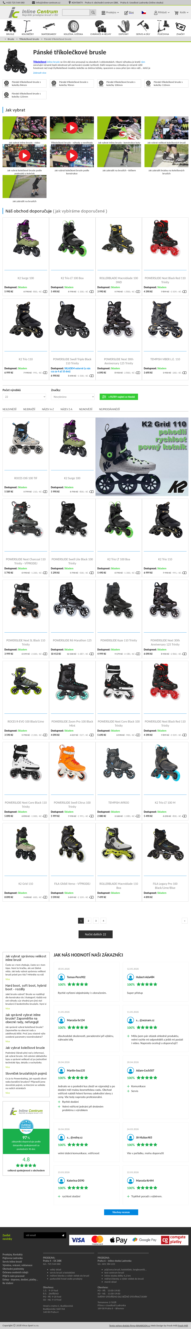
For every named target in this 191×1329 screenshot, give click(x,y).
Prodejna (111, 12)
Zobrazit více (39, 72)
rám (143, 61)
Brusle (11, 39)
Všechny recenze (121, 1212)
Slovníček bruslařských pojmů (26, 1074)
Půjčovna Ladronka (13, 1258)
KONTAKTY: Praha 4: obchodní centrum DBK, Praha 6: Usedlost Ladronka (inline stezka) (117, 2)
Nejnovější (85, 409)
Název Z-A (66, 409)
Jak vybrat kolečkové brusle (25, 1048)
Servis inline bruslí (12, 1261)
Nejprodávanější (109, 409)
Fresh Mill (183, 1325)
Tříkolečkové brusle (29, 39)
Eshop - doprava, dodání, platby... (20, 1279)
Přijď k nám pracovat (14, 1276)
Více (7, 979)
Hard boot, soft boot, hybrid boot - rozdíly (25, 987)
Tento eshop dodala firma (122, 1325)
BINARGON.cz (143, 1325)
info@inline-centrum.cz (48, 2)
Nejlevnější (9, 409)
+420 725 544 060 (15, 2)
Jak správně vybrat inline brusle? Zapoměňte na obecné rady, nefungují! (23, 1018)
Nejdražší (29, 409)
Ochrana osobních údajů (15, 1272)
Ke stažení (8, 1283)
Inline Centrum (33, 12)
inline (50, 61)
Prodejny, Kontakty (13, 1254)
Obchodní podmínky (13, 1268)
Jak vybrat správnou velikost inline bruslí (25, 958)
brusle (56, 61)
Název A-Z (48, 409)
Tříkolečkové (39, 61)
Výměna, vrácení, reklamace (17, 1265)
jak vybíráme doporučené (80, 211)
